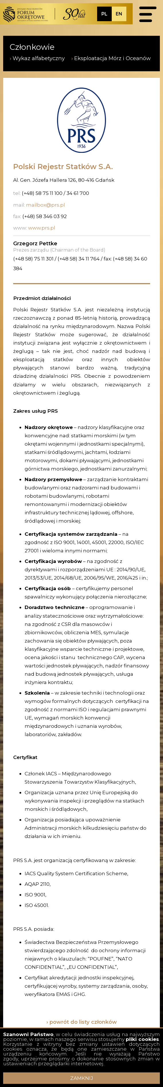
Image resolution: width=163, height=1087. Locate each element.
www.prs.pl (41, 228)
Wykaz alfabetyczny (39, 58)
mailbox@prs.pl (45, 205)
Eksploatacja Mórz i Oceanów (112, 58)
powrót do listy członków (83, 1022)
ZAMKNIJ (81, 1078)
